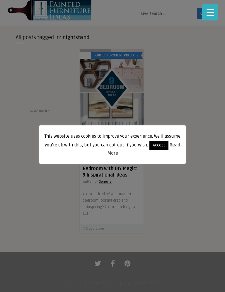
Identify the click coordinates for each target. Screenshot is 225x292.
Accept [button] (159, 145)
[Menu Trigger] (210, 12)
